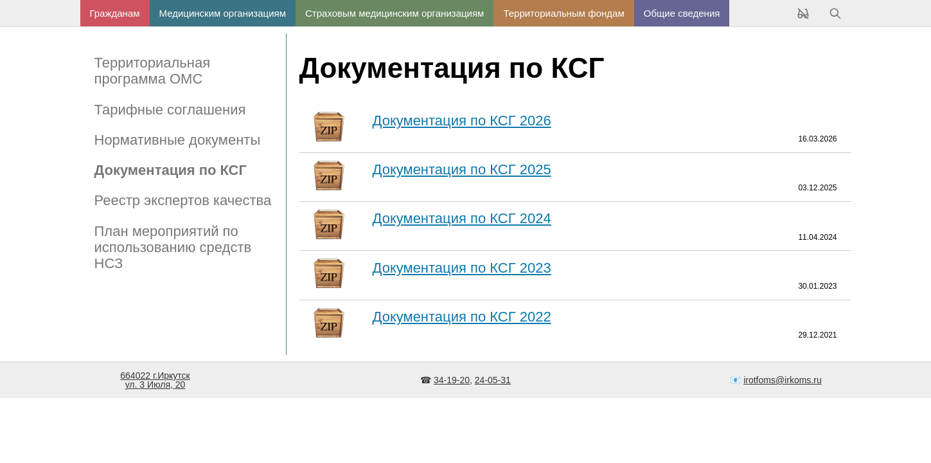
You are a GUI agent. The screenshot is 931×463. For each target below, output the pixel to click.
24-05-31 (493, 380)
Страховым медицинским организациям (394, 13)
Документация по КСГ (170, 170)
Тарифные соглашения (170, 110)
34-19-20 (452, 380)
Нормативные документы (177, 140)
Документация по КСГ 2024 (462, 218)
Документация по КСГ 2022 (462, 317)
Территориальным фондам (563, 13)
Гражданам (115, 13)
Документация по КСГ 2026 (462, 121)
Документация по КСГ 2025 (462, 169)
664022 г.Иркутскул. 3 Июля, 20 (155, 380)
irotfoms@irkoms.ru (782, 380)
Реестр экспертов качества (183, 200)
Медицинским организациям (222, 13)
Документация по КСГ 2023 (462, 268)
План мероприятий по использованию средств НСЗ (173, 247)
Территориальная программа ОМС (152, 71)
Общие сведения (682, 13)
